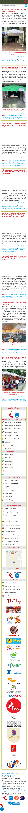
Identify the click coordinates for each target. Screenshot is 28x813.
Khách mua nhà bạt (7, 206)
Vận (11, 773)
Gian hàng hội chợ (11, 208)
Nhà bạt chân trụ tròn (16, 119)
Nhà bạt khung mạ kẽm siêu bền (14, 117)
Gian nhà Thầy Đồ (21, 208)
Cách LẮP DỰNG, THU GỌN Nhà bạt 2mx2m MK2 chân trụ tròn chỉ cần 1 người (14, 125)
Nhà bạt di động (13, 59)
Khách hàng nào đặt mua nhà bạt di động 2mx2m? (14, 303)
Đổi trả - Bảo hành (10, 775)
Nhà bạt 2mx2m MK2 (14, 165)
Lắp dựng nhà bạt (9, 162)
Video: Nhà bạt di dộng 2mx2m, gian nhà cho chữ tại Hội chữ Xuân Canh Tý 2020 (14, 257)
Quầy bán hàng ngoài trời (12, 60)
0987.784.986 (14, 2)
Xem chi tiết (21, 56)
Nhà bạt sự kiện (22, 205)
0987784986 (17, 412)
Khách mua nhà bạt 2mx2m (11, 352)
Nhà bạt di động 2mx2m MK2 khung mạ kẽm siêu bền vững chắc (14, 68)
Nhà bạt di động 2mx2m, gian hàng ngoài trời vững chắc (14, 10)
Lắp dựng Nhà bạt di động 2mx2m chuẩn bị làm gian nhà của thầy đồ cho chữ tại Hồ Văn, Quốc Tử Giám (14, 214)
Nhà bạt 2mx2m (12, 163)
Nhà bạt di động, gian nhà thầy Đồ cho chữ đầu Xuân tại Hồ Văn (14, 358)
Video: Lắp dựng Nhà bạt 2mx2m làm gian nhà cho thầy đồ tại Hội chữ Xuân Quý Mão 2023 (14, 171)
